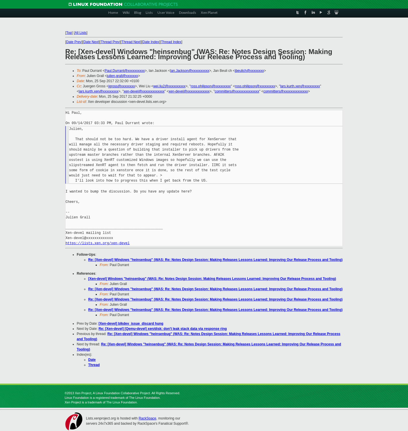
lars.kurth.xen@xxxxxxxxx (300, 86)
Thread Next (131, 42)
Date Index (151, 42)
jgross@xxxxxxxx (121, 86)
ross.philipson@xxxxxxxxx (211, 86)
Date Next (91, 42)
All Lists (80, 33)
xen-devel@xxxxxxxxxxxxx (144, 91)
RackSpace (147, 418)
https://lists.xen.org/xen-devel (98, 243)
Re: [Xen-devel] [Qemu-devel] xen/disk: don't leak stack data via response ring (163, 329)
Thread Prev (110, 42)
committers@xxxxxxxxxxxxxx (237, 91)
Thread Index (171, 42)
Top (69, 33)
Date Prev (73, 42)
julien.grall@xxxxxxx (122, 76)
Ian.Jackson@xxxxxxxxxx (189, 71)
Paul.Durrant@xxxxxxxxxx (125, 71)
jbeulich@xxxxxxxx (249, 71)
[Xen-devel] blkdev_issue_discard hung (131, 324)
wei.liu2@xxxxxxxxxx (169, 86)
